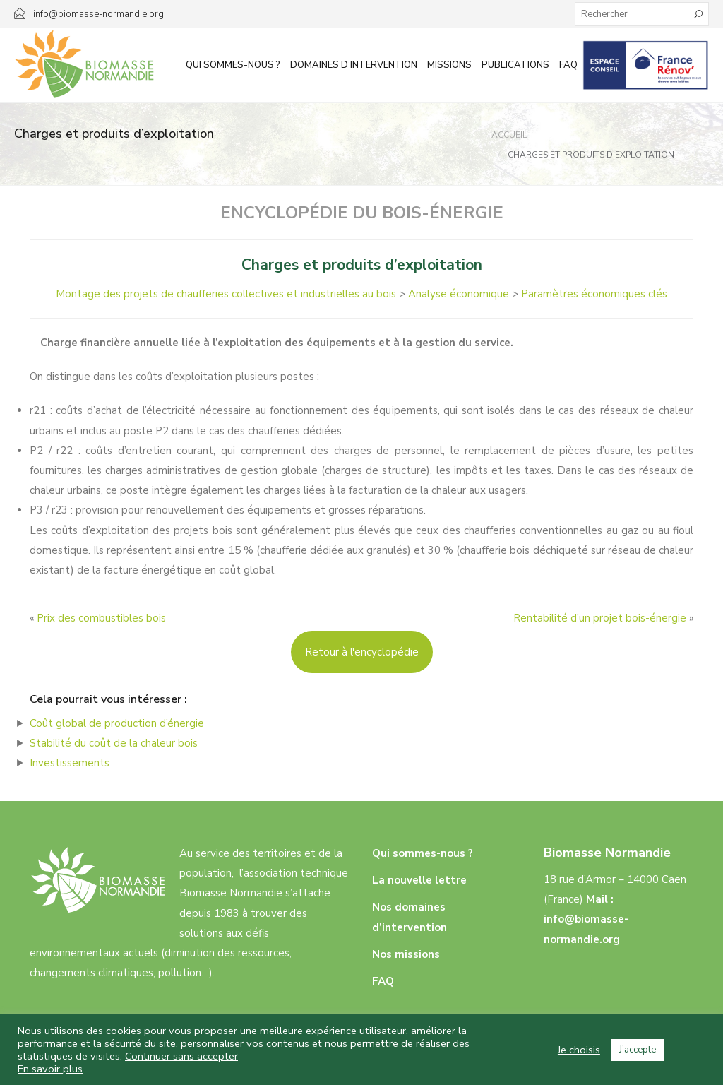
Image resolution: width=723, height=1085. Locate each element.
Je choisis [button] (579, 1049)
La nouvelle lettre (419, 880)
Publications (515, 65)
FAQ (568, 65)
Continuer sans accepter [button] (181, 1056)
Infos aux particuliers (645, 65)
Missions (449, 65)
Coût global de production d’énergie (117, 723)
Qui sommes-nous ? (233, 65)
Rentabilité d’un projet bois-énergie (599, 618)
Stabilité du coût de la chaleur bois (114, 743)
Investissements (69, 763)
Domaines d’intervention (353, 65)
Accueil (509, 135)
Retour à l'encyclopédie (362, 652)
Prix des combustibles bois (101, 618)
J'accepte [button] (637, 1049)
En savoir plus (50, 1068)
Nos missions (406, 954)
